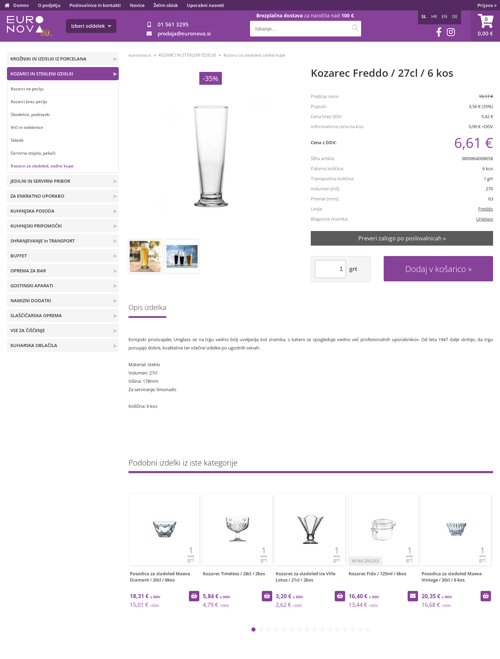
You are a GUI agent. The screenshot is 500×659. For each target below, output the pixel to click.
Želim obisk (165, 5)
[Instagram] (451, 32)
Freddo (485, 209)
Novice (137, 5)
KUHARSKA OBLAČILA (33, 345)
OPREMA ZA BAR (28, 270)
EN (444, 16)
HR (434, 16)
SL (424, 16)
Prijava (487, 5)
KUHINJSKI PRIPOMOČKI (36, 226)
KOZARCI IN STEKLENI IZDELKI (41, 74)
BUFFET (18, 256)
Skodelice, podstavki (30, 114)
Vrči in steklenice (27, 127)
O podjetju (49, 5)
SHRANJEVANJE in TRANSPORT (42, 241)
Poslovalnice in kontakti (95, 5)
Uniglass (484, 219)
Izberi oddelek (91, 26)
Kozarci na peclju (27, 89)
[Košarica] (485, 26)
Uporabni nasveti (205, 5)
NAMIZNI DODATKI (30, 300)
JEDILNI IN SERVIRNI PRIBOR (40, 181)
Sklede (17, 140)
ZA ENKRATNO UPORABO (37, 196)
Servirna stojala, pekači (33, 153)
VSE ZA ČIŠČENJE (27, 330)
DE (455, 16)
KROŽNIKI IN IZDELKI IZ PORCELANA (48, 59)
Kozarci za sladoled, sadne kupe (42, 166)
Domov (21, 5)
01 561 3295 (173, 24)
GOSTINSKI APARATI (31, 285)
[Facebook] (439, 32)
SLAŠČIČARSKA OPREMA (36, 315)
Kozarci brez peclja (29, 102)
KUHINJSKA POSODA (32, 211)
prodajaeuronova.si (184, 33)
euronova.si (139, 55)
